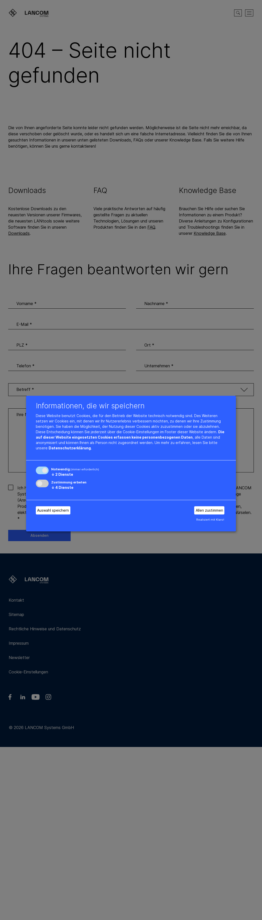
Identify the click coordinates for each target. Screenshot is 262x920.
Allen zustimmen (209, 510)
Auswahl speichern (53, 510)
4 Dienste (62, 487)
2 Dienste (62, 474)
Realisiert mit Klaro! (210, 519)
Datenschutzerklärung (70, 448)
